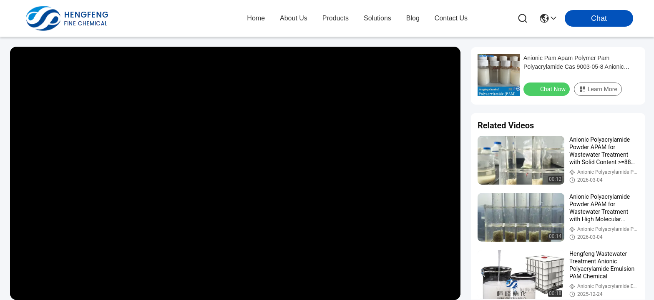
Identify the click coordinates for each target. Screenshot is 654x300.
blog (413, 18)
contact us (451, 18)
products (335, 18)
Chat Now (547, 89)
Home (256, 18)
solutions (377, 18)
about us (293, 18)
